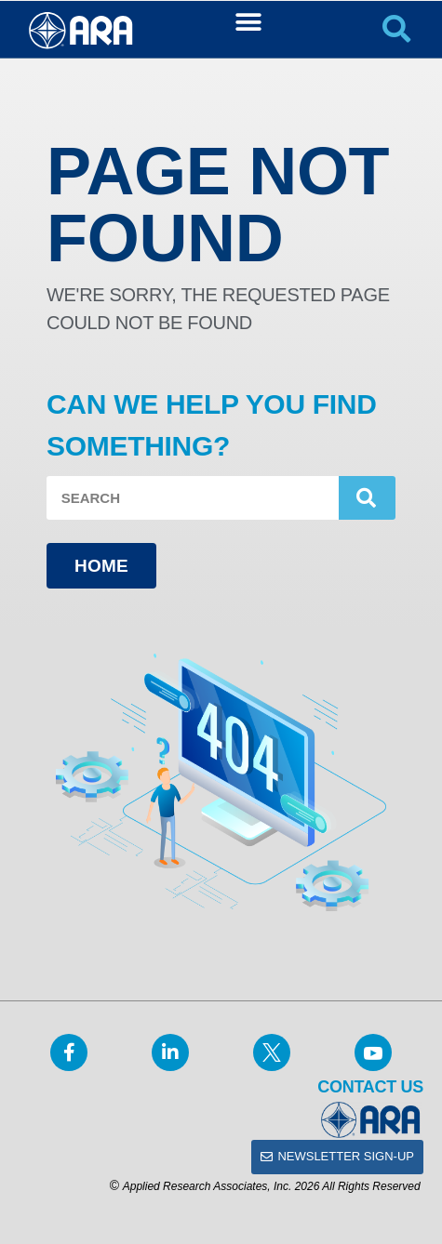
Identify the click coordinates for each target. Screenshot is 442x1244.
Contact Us (370, 1087)
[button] (248, 22)
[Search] (367, 498)
